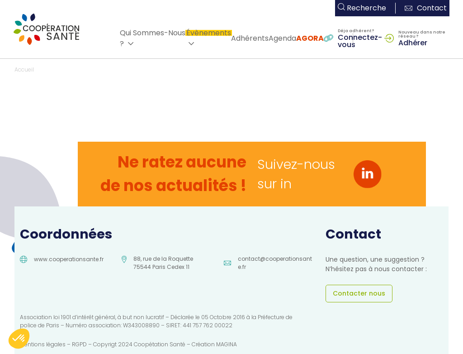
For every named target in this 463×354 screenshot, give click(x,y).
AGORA (310, 38)
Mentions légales (43, 344)
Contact (426, 8)
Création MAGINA (214, 344)
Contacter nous (359, 293)
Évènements (208, 33)
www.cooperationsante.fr (69, 259)
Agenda (282, 38)
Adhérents (250, 38)
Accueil (24, 69)
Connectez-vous (360, 40)
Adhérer (412, 42)
